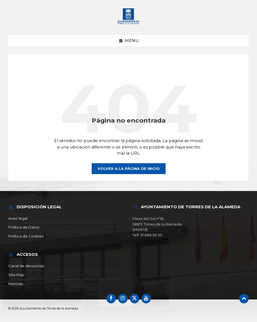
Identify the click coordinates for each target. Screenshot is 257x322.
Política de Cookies (25, 236)
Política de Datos (23, 227)
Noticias (15, 283)
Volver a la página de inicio (129, 168)
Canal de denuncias (26, 266)
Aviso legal (18, 218)
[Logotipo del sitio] (129, 24)
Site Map (16, 275)
